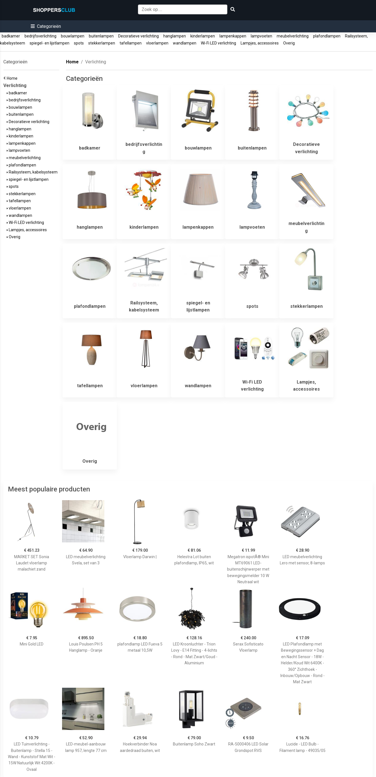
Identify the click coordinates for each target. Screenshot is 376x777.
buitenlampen (101, 36)
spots (78, 43)
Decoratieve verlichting (138, 36)
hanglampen (175, 36)
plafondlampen (326, 36)
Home (13, 78)
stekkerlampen (102, 43)
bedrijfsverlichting (40, 36)
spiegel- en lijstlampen (49, 43)
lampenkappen (233, 36)
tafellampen (130, 43)
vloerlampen (157, 43)
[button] (46, 26)
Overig (289, 43)
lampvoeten (261, 36)
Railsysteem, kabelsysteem (32, 172)
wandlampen (184, 43)
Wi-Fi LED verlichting (218, 43)
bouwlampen (72, 36)
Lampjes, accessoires (259, 43)
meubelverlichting (292, 36)
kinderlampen (203, 36)
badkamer (11, 36)
